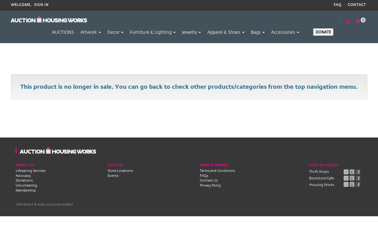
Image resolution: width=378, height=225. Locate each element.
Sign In (41, 4)
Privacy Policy (210, 185)
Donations (24, 180)
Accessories (285, 32)
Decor (115, 32)
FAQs (204, 175)
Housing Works (321, 184)
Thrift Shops (319, 171)
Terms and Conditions (217, 170)
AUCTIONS (63, 32)
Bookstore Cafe (321, 178)
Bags (258, 32)
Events (113, 175)
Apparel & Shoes (225, 32)
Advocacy (23, 175)
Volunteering (26, 185)
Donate (323, 32)
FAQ (337, 4)
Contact (357, 4)
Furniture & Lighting (153, 32)
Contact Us (209, 180)
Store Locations (120, 170)
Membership (26, 190)
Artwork (90, 32)
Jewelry (191, 32)
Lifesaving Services (31, 170)
